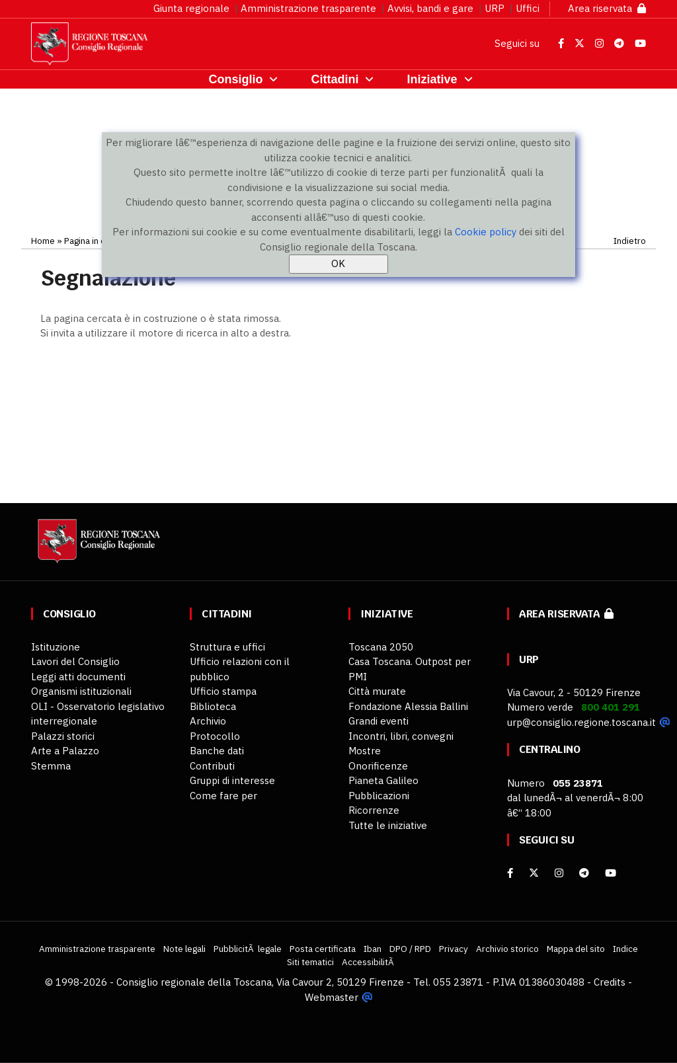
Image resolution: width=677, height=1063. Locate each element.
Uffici (527, 8)
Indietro (630, 241)
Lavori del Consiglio (75, 661)
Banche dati (217, 750)
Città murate (377, 691)
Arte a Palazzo (65, 750)
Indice (625, 949)
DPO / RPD (410, 949)
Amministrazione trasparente (308, 8)
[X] (534, 873)
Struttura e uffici (227, 647)
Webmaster (331, 997)
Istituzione (55, 647)
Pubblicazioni (378, 795)
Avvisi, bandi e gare (430, 8)
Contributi (212, 766)
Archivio (208, 721)
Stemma (51, 766)
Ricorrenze (373, 810)
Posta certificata (323, 949)
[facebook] (510, 873)
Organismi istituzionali (81, 691)
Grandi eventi (378, 721)
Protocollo (215, 736)
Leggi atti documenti (78, 676)
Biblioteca (213, 706)
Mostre (364, 750)
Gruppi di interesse (232, 780)
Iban (372, 949)
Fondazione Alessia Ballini (408, 706)
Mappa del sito (576, 949)
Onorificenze (378, 766)
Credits (609, 982)
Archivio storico (507, 949)
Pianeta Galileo (383, 780)
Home (43, 241)
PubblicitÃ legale (248, 949)
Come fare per (223, 795)
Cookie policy (485, 231)
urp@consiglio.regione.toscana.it (581, 722)
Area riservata (607, 8)
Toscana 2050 (380, 647)
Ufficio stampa (223, 691)
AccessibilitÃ (369, 962)
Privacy (453, 949)
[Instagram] (559, 873)
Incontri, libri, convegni (401, 736)
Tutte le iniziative (387, 825)
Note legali (184, 949)
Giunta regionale (191, 8)
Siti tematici (310, 962)
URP (494, 8)
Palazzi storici (63, 736)
